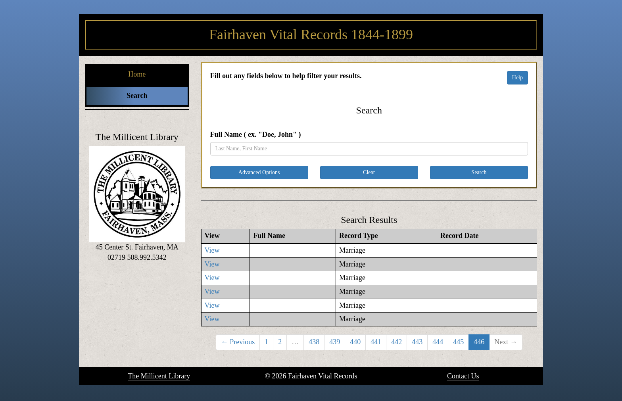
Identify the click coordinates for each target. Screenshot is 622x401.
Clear (369, 172)
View (212, 250)
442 (396, 342)
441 (376, 342)
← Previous (238, 342)
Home (137, 74)
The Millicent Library (159, 376)
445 (458, 342)
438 (314, 342)
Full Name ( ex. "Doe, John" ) (255, 134)
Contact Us (463, 376)
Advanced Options (259, 172)
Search (137, 96)
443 (417, 342)
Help (517, 78)
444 (437, 342)
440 (355, 342)
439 (334, 342)
